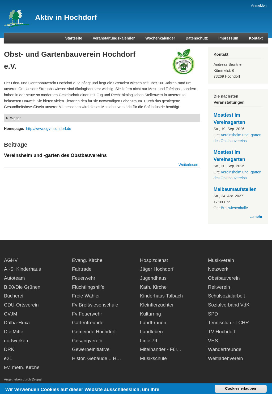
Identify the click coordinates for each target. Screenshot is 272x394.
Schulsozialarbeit (226, 296)
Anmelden (259, 5)
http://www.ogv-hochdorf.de (48, 128)
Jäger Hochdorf (156, 269)
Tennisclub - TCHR (228, 322)
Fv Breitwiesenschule (95, 305)
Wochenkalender (160, 38)
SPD (213, 314)
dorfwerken (16, 340)
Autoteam (14, 278)
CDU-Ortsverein (21, 305)
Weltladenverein (225, 358)
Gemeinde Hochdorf (94, 331)
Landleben (151, 331)
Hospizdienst (154, 260)
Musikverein (221, 260)
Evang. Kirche (87, 260)
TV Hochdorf (221, 331)
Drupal (37, 379)
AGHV (11, 260)
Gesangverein (87, 340)
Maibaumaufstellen (235, 189)
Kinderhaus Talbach (161, 296)
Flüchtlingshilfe (88, 287)
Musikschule (153, 358)
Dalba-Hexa (17, 322)
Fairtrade (82, 269)
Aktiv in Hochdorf (66, 17)
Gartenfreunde (88, 322)
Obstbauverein (224, 278)
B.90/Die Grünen (22, 287)
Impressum (228, 38)
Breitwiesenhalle (234, 208)
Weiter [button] (15, 118)
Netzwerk (218, 269)
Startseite (73, 38)
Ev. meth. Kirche (22, 367)
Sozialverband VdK (229, 305)
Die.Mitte (13, 331)
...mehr (256, 216)
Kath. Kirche (153, 287)
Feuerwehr (83, 278)
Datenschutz (197, 38)
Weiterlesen (188, 165)
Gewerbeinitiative (90, 349)
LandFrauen (153, 322)
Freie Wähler (86, 296)
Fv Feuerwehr (87, 314)
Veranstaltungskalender (114, 38)
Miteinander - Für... (160, 349)
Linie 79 (148, 340)
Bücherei (13, 296)
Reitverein (219, 287)
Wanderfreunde (224, 349)
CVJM (10, 314)
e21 (8, 358)
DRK (9, 349)
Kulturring (150, 314)
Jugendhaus (153, 278)
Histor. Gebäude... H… (96, 358)
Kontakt (256, 38)
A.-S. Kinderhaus (22, 269)
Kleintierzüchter (157, 305)
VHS (213, 340)
